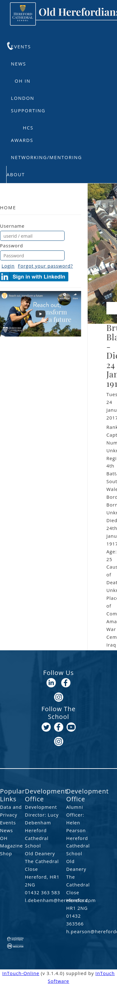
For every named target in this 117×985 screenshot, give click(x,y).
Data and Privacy (11, 811)
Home (8, 207)
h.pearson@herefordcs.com (80, 931)
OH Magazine (11, 842)
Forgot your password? (45, 266)
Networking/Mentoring (46, 157)
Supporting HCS (28, 113)
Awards (22, 140)
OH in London (22, 84)
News (18, 64)
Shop (6, 853)
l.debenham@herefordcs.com (45, 900)
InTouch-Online (20, 973)
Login (8, 266)
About (16, 174)
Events (21, 46)
